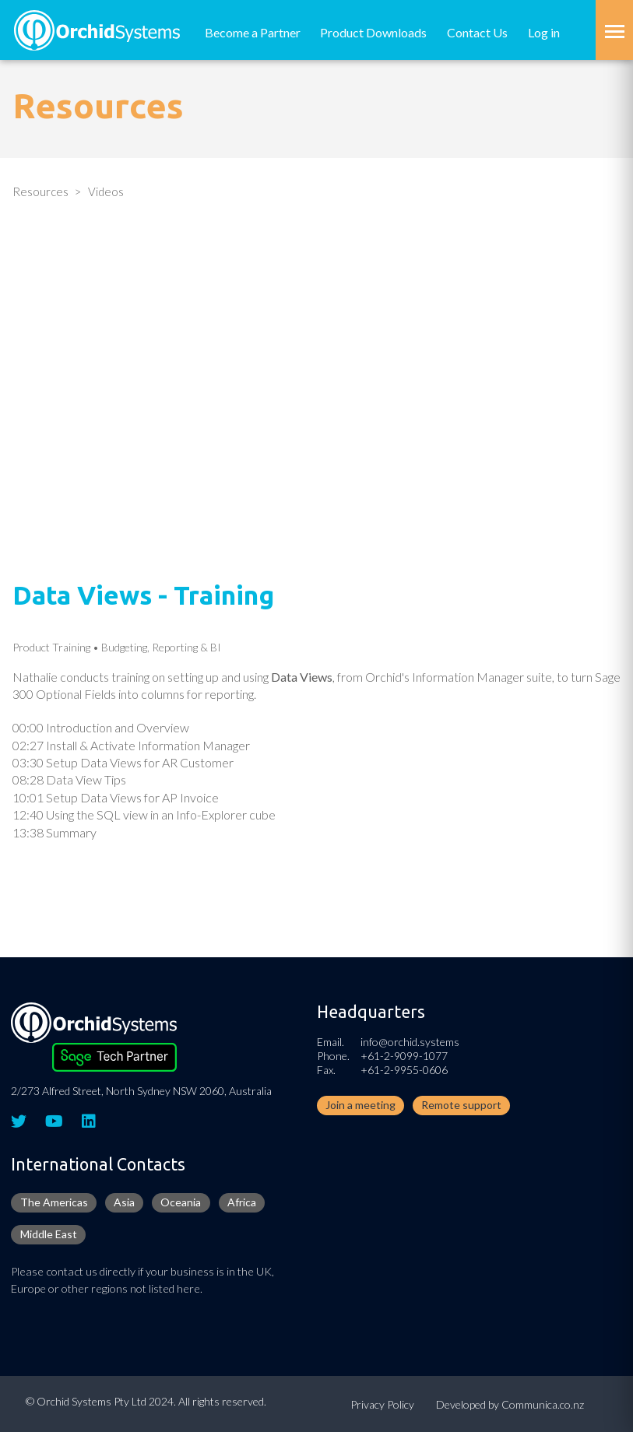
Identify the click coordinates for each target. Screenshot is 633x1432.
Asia (124, 1202)
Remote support (461, 1104)
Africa (241, 1202)
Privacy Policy (382, 1404)
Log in (544, 32)
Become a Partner (253, 32)
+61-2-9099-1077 (404, 1055)
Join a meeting (360, 1104)
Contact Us (477, 32)
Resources (40, 191)
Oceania (180, 1202)
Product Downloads (373, 32)
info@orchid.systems (409, 1041)
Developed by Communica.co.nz (510, 1404)
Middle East (48, 1234)
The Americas (54, 1202)
